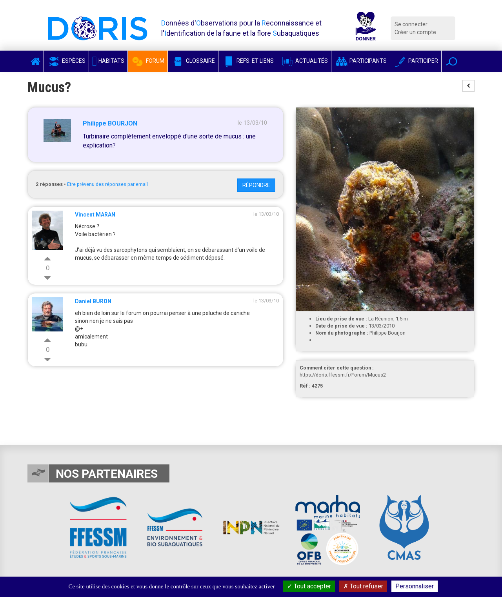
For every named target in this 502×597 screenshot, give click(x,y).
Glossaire (193, 61)
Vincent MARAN (95, 214)
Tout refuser (363, 586)
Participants (361, 61)
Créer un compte (415, 32)
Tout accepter (309, 586)
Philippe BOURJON (110, 123)
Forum (147, 61)
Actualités (304, 61)
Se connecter (411, 24)
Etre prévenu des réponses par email (107, 184)
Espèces (66, 61)
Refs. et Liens (248, 61)
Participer (415, 61)
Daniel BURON (93, 301)
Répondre (256, 185)
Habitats (108, 61)
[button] (452, 61)
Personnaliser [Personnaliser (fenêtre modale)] (414, 586)
